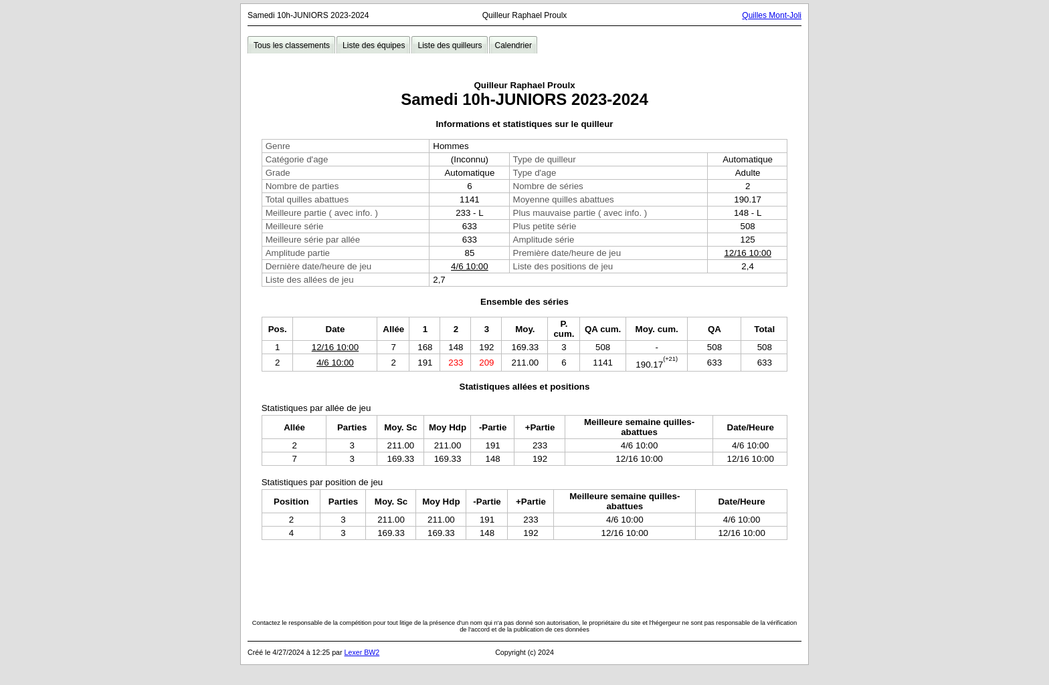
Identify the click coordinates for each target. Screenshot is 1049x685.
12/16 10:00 (747, 253)
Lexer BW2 (362, 652)
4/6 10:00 (469, 266)
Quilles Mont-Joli (771, 15)
